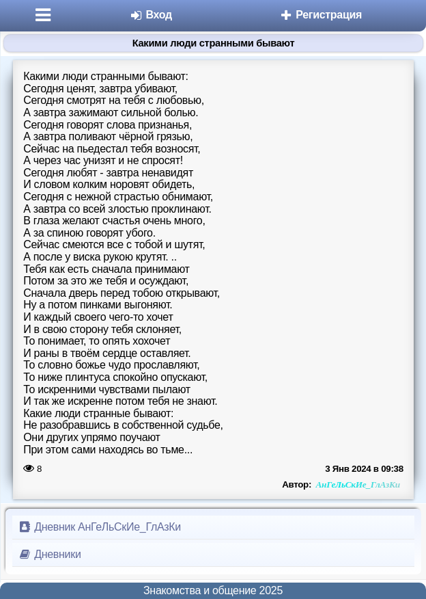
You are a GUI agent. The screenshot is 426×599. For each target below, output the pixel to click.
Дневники (49, 554)
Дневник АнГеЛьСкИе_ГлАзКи (99, 527)
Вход (150, 15)
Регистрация (320, 15)
